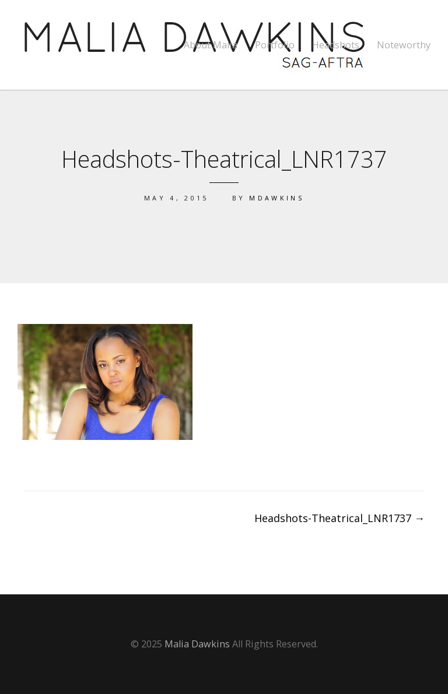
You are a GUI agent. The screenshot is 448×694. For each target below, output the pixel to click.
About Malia (210, 45)
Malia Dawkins (197, 643)
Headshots (335, 45)
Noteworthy (403, 45)
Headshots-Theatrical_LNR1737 (339, 518)
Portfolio (275, 45)
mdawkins (276, 197)
